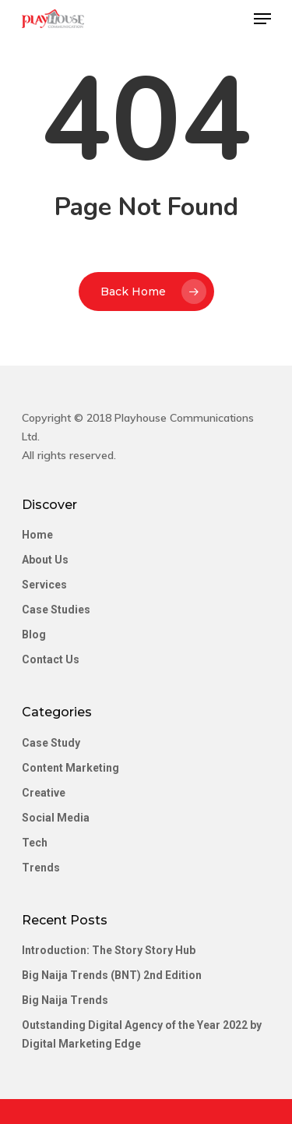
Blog (34, 634)
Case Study (51, 743)
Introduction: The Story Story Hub (108, 950)
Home (37, 534)
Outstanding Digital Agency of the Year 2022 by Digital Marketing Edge (142, 1034)
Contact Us (50, 659)
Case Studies (56, 609)
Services (44, 584)
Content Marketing (70, 768)
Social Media (56, 817)
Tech (34, 842)
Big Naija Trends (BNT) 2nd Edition (112, 975)
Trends (41, 867)
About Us (45, 559)
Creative (43, 792)
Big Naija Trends (65, 1000)
